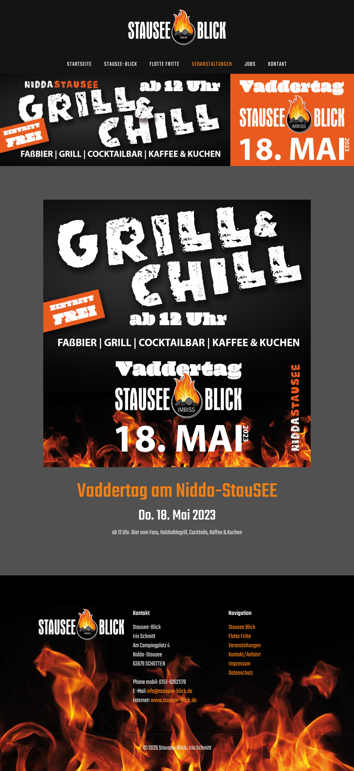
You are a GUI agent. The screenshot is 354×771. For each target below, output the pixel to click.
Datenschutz (240, 673)
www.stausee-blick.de (173, 700)
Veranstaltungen (244, 645)
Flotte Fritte (239, 636)
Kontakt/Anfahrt (244, 654)
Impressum (239, 664)
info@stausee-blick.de (169, 691)
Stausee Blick (241, 627)
